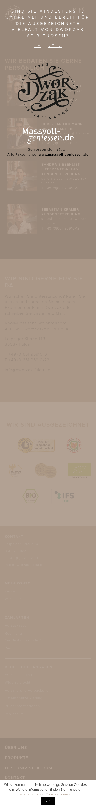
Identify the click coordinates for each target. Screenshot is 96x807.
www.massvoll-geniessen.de (64, 154)
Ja (37, 45)
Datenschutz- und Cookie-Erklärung (45, 794)
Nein (55, 45)
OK (48, 801)
